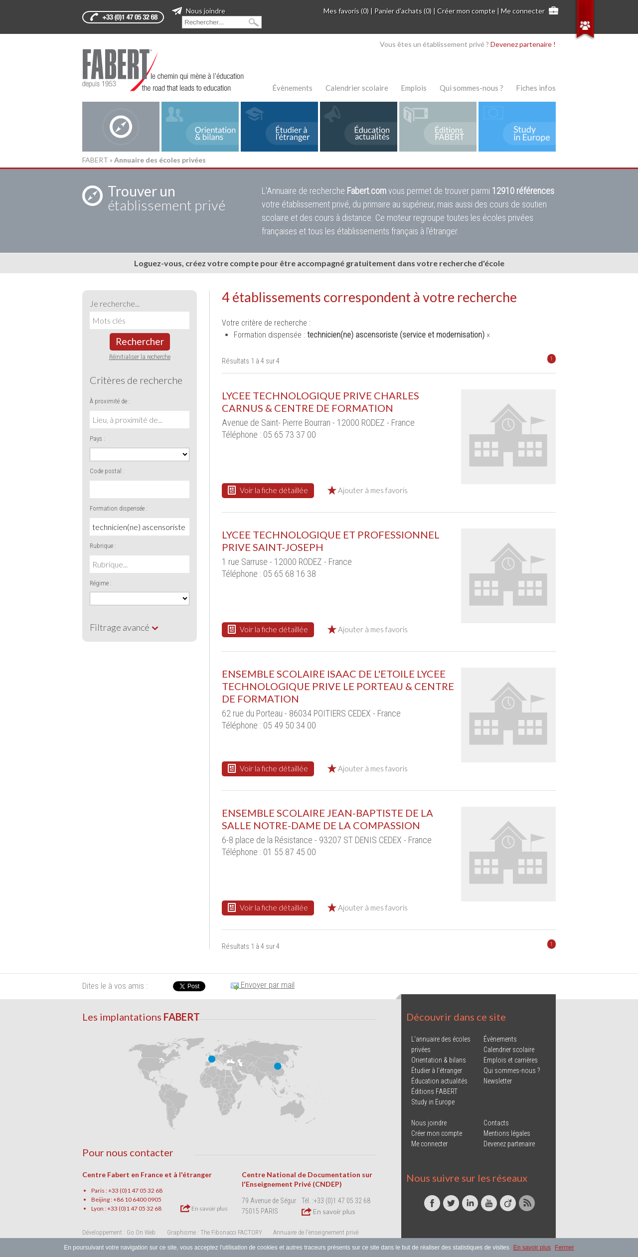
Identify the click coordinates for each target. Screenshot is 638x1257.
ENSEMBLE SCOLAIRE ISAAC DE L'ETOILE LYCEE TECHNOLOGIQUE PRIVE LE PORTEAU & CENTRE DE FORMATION (338, 686)
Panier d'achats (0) (403, 10)
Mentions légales (506, 1133)
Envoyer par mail (263, 985)
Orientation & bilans (438, 1060)
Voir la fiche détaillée (268, 490)
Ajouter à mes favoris (367, 490)
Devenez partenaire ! (523, 44)
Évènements (292, 87)
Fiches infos (536, 87)
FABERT (95, 160)
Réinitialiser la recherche (139, 356)
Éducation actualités (439, 1081)
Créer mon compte (466, 10)
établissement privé (166, 197)
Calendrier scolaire (356, 87)
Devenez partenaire (509, 1144)
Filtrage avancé (124, 627)
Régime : (101, 583)
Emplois (414, 87)
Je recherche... (115, 303)
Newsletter (497, 1081)
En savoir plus (204, 1208)
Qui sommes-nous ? (471, 87)
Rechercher (140, 341)
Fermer (564, 1247)
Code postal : (107, 471)
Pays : (97, 438)
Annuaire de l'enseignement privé (315, 1232)
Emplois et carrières (510, 1060)
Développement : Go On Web (119, 1232)
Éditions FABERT (434, 1091)
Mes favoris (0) (346, 10)
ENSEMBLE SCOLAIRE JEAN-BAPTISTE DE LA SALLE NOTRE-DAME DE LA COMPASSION (327, 819)
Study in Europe (433, 1102)
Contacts (496, 1123)
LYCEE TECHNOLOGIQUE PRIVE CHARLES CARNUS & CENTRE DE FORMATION (320, 401)
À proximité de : (110, 401)
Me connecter (523, 10)
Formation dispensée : (119, 508)
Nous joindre (198, 10)
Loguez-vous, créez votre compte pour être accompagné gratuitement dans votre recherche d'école (319, 263)
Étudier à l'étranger (436, 1071)
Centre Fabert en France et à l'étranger (147, 1174)
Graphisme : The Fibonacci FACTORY (214, 1232)
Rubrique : (103, 545)
